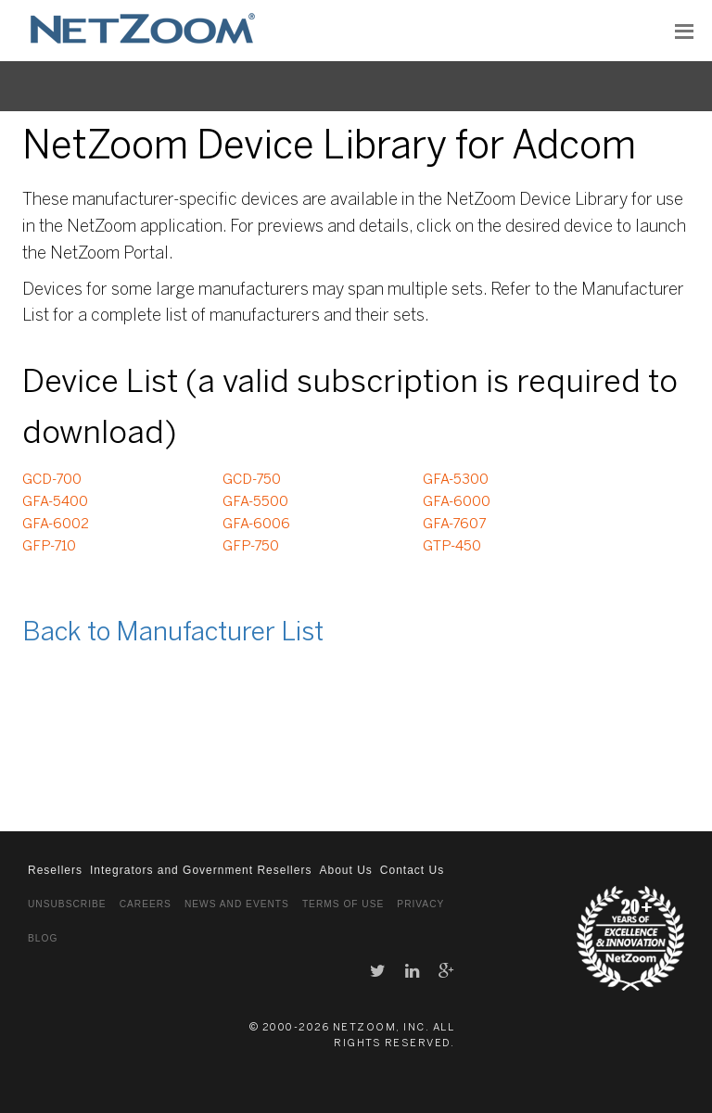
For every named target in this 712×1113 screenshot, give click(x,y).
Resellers (55, 870)
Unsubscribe (67, 904)
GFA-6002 (55, 524)
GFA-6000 (456, 502)
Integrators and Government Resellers (201, 870)
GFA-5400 (55, 502)
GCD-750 (251, 480)
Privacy (420, 904)
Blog (42, 938)
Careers (146, 904)
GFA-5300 (456, 480)
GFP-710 (49, 546)
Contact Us (412, 870)
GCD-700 (52, 480)
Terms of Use (343, 904)
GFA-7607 (454, 524)
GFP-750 (250, 546)
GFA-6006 (256, 524)
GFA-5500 (255, 502)
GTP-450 (452, 546)
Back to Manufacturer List (173, 633)
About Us (345, 870)
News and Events (236, 904)
